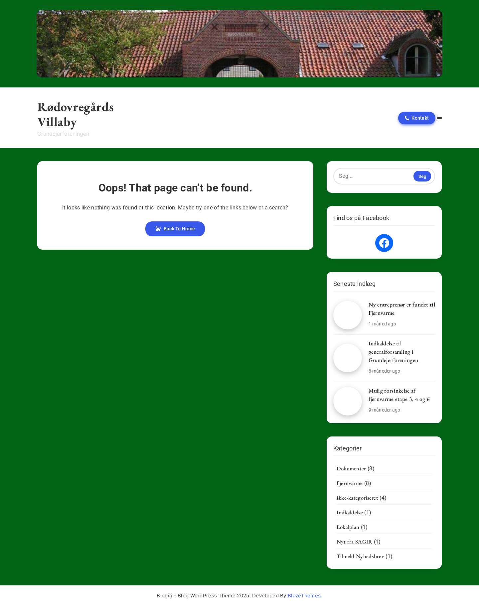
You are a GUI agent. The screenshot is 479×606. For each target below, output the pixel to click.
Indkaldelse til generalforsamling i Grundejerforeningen (393, 352)
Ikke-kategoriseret (357, 497)
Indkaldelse (350, 512)
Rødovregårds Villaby (75, 114)
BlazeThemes (304, 595)
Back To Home (175, 228)
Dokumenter (351, 468)
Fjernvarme (350, 483)
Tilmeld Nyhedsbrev (360, 556)
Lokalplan (348, 527)
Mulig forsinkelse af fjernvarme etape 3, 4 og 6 (399, 395)
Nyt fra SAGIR (355, 541)
